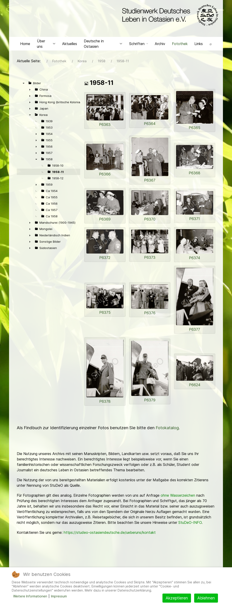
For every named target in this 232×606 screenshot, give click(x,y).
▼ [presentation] (23, 86)
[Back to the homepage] (169, 15)
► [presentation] (30, 92)
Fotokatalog (167, 430)
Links (198, 46)
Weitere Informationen (30, 596)
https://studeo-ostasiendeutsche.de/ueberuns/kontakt (110, 535)
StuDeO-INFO (190, 525)
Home (25, 46)
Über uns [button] (46, 47)
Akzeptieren (177, 598)
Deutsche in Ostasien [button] (103, 47)
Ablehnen (206, 598)
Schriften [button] (138, 46)
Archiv (160, 46)
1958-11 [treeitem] (58, 175)
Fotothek (180, 46)
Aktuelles (69, 46)
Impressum (59, 596)
